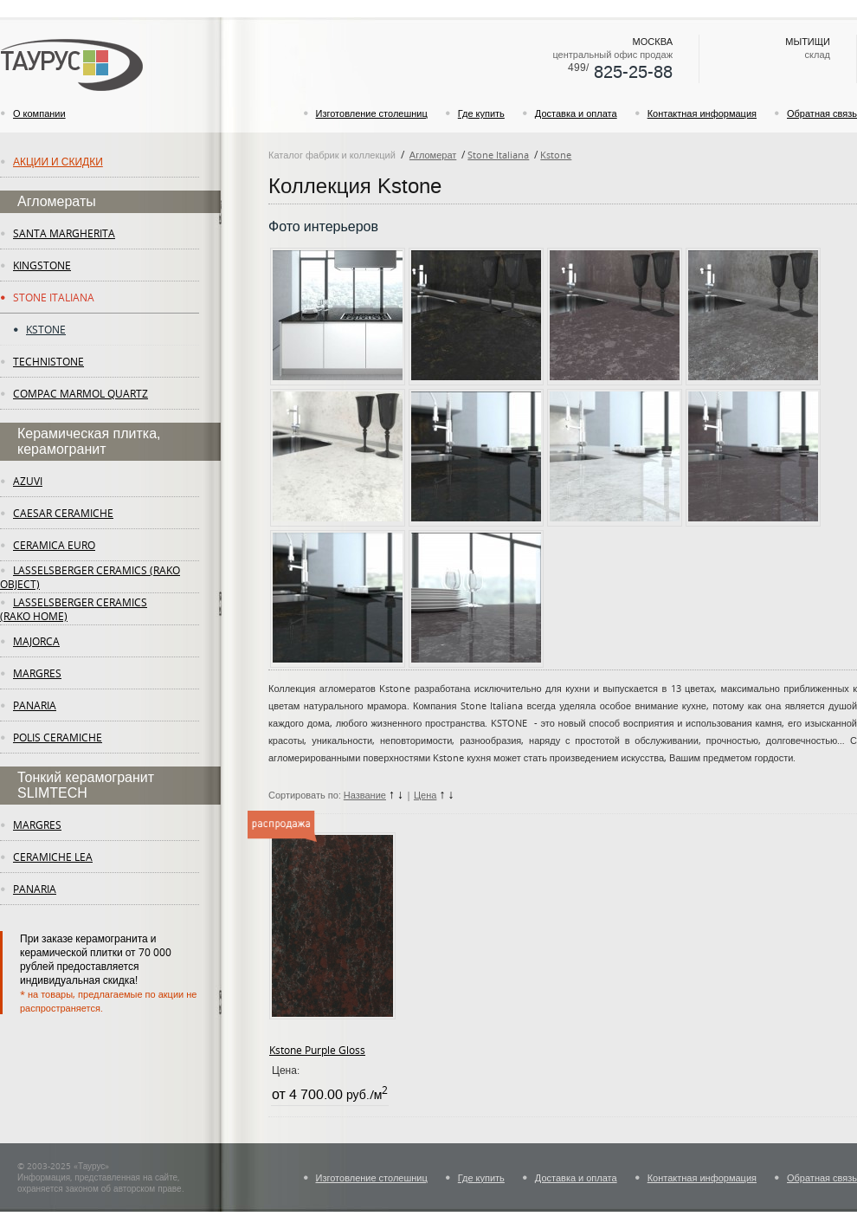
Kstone (46, 329)
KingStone (42, 265)
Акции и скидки (58, 161)
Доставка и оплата (576, 113)
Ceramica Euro (54, 545)
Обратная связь (822, 113)
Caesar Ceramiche (63, 513)
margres (37, 673)
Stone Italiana (53, 297)
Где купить (481, 113)
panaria (34, 705)
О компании (39, 113)
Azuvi (27, 481)
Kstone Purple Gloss (317, 1050)
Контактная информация (702, 113)
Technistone (48, 361)
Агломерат (432, 154)
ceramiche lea (53, 857)
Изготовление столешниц (372, 113)
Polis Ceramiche (57, 737)
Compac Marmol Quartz (80, 393)
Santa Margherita (64, 233)
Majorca (36, 641)
